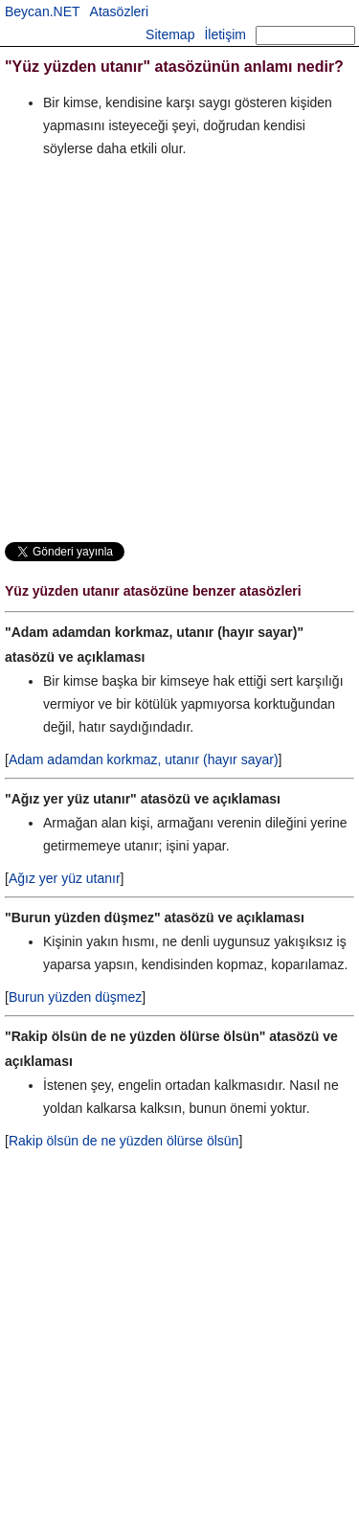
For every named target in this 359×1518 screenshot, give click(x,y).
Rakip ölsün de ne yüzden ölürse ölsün (124, 1140)
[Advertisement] (179, 349)
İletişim (225, 34)
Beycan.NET (42, 11)
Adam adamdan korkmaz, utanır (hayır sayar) (144, 759)
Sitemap (170, 34)
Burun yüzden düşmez (75, 997)
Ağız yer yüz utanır (65, 878)
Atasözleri (119, 11)
